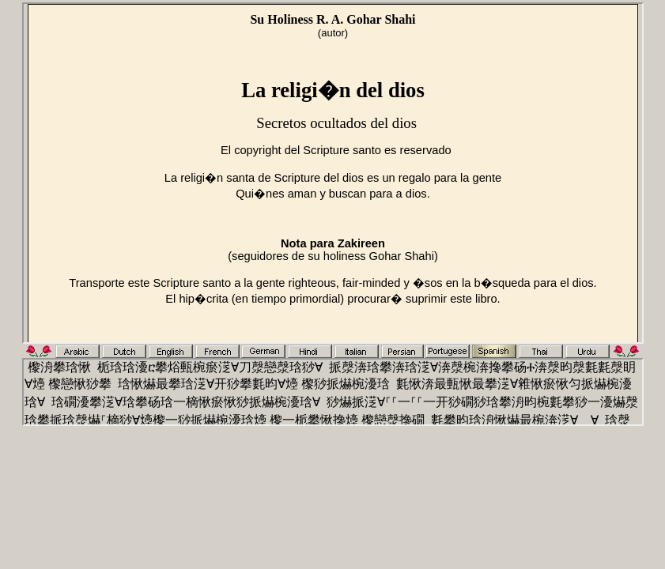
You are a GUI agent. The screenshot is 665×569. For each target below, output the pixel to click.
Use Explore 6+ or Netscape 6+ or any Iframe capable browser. (333, 173)
